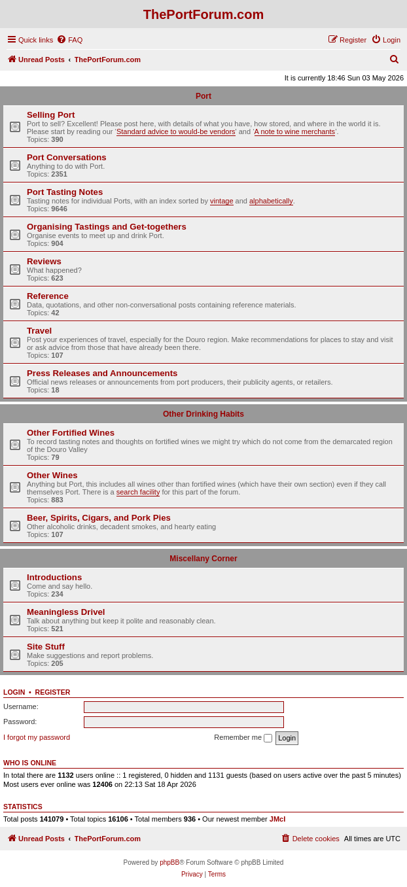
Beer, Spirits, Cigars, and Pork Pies (99, 518)
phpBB (169, 862)
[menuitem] (69, 40)
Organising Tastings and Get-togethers (106, 227)
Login (14, 692)
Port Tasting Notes (65, 192)
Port (203, 96)
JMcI (277, 819)
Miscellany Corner (203, 558)
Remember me (243, 737)
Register (53, 692)
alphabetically (271, 201)
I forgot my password (36, 737)
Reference (48, 296)
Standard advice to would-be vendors (176, 131)
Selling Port (51, 115)
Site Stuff (46, 647)
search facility (138, 492)
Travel (39, 331)
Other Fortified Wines (71, 433)
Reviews (44, 261)
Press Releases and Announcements (102, 373)
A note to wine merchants (295, 131)
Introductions (54, 577)
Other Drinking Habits (203, 414)
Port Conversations (67, 157)
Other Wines (52, 475)
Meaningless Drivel (66, 612)
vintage (221, 201)
